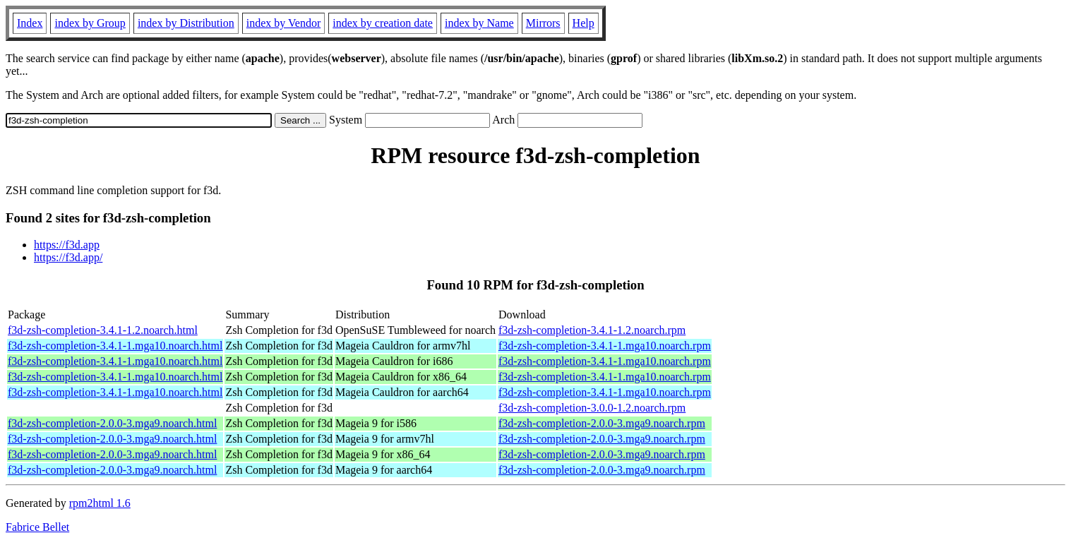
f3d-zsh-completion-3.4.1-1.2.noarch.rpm (592, 330)
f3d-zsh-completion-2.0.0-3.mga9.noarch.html (112, 423)
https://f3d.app (67, 245)
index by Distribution (186, 23)
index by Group (89, 23)
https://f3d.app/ (68, 257)
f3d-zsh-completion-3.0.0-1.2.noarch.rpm (592, 408)
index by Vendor (283, 23)
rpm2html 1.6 (100, 503)
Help (583, 23)
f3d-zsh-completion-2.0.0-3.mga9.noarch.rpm (601, 423)
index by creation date (383, 23)
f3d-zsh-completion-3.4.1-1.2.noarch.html (103, 330)
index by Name (479, 23)
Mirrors (543, 23)
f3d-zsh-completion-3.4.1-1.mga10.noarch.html (115, 346)
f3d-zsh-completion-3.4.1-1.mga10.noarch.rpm (604, 346)
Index (29, 23)
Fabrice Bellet (37, 527)
